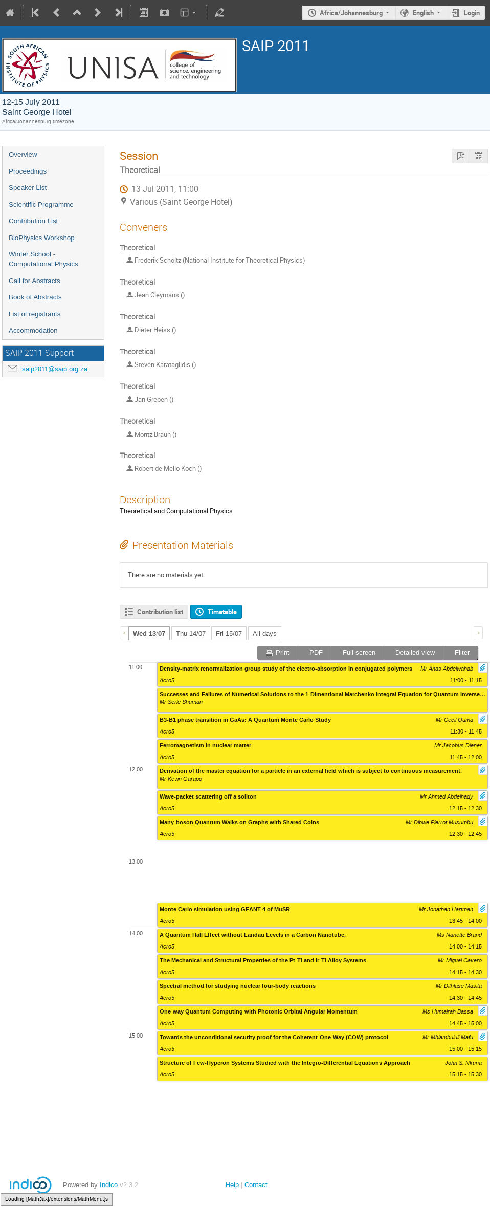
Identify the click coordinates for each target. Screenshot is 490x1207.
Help (232, 1184)
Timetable (222, 611)
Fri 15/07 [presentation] (229, 633)
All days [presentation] (265, 633)
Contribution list (160, 611)
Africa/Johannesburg (351, 12)
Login (472, 12)
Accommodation (33, 330)
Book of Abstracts (35, 297)
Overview (23, 154)
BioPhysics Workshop (42, 238)
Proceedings (28, 171)
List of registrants (34, 314)
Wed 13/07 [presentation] (149, 633)
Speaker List (28, 187)
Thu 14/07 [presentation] (191, 633)
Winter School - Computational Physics (43, 259)
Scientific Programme (41, 204)
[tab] (149, 633)
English (423, 12)
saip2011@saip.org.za (54, 368)
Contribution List (33, 221)
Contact (256, 1184)
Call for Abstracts (34, 281)
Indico (109, 1184)
